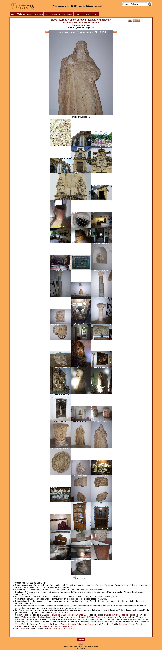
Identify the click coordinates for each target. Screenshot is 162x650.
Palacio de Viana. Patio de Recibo (119, 615)
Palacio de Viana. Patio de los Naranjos (97, 617)
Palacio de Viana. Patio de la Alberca (104, 622)
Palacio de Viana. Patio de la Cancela (68, 615)
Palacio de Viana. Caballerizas (62, 629)
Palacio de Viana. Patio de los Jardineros (78, 624)
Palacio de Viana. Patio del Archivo (58, 626)
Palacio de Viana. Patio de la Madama (78, 619)
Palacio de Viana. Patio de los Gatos (38, 617)
